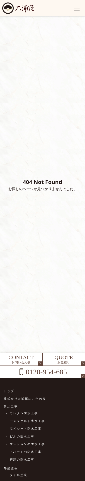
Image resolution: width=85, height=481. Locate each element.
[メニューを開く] (77, 8)
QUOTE (64, 359)
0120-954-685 (46, 372)
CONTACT (21, 359)
